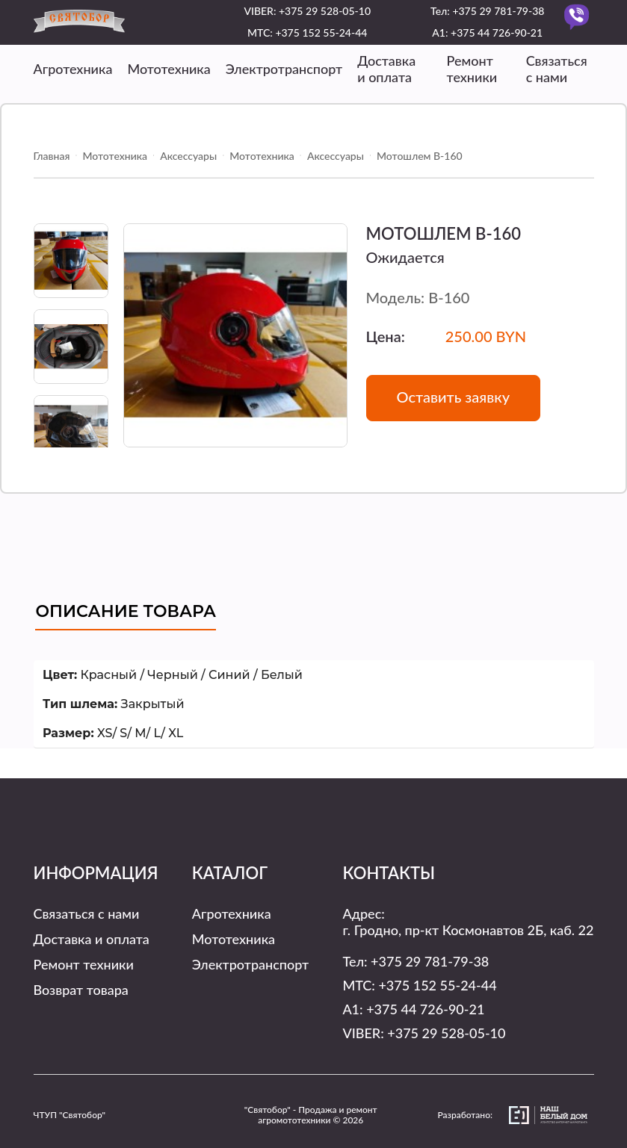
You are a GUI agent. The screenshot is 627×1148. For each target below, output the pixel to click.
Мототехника (168, 68)
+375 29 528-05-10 (325, 10)
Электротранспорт (284, 68)
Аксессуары (188, 155)
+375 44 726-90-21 (497, 32)
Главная (52, 155)
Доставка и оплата (386, 68)
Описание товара (125, 611)
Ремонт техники (472, 68)
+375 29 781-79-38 (498, 10)
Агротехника (73, 68)
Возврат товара (81, 989)
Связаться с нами (556, 68)
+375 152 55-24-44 (321, 32)
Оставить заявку (453, 397)
